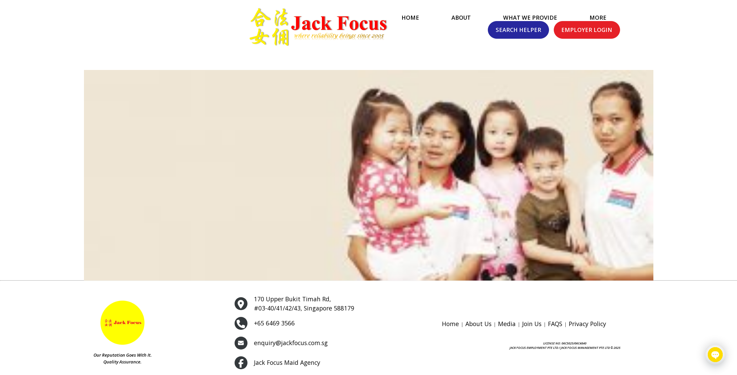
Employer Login (681, 27)
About (328, 28)
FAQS (555, 324)
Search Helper (613, 27)
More (465, 28)
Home (278, 28)
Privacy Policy (587, 324)
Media (507, 324)
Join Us (532, 324)
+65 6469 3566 (274, 323)
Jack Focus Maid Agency (287, 362)
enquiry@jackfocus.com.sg (290, 343)
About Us (478, 324)
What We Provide (398, 28)
